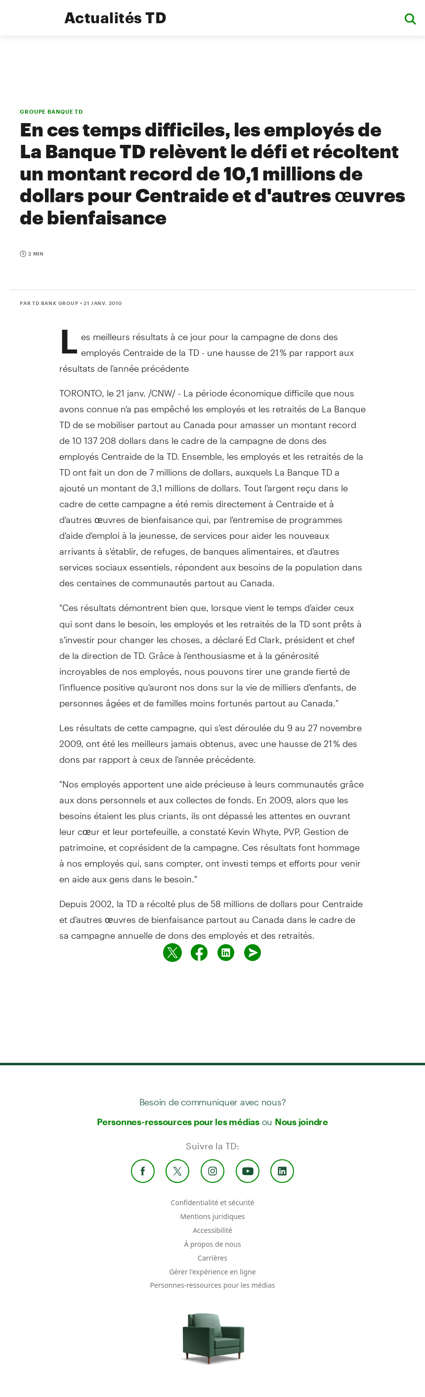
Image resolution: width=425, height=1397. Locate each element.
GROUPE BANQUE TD (51, 111)
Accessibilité (212, 1230)
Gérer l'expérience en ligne (212, 1271)
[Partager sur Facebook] (199, 952)
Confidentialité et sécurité (213, 1202)
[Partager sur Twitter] (172, 952)
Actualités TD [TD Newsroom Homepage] (115, 17)
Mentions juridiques (212, 1216)
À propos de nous (212, 1244)
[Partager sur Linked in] (225, 952)
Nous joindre (301, 1121)
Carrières (212, 1258)
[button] (410, 18)
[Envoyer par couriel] (252, 952)
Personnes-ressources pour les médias (178, 1121)
